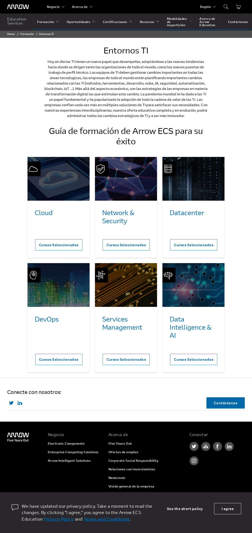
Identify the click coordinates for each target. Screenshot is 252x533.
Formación (45, 22)
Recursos (147, 22)
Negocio (53, 7)
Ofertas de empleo (123, 452)
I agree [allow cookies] (228, 508)
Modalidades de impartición (177, 21)
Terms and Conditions (106, 519)
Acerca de (80, 7)
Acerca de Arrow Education (207, 21)
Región (205, 7)
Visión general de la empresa (131, 486)
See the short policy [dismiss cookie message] (185, 508)
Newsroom (117, 478)
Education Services (16, 21)
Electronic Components (66, 443)
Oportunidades (78, 22)
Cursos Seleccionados (59, 244)
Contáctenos (238, 22)
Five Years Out (120, 443)
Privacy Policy (59, 519)
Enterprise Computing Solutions (73, 452)
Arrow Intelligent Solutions (69, 460)
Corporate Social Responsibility (134, 460)
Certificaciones (115, 22)
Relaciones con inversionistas (132, 469)
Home (11, 34)
